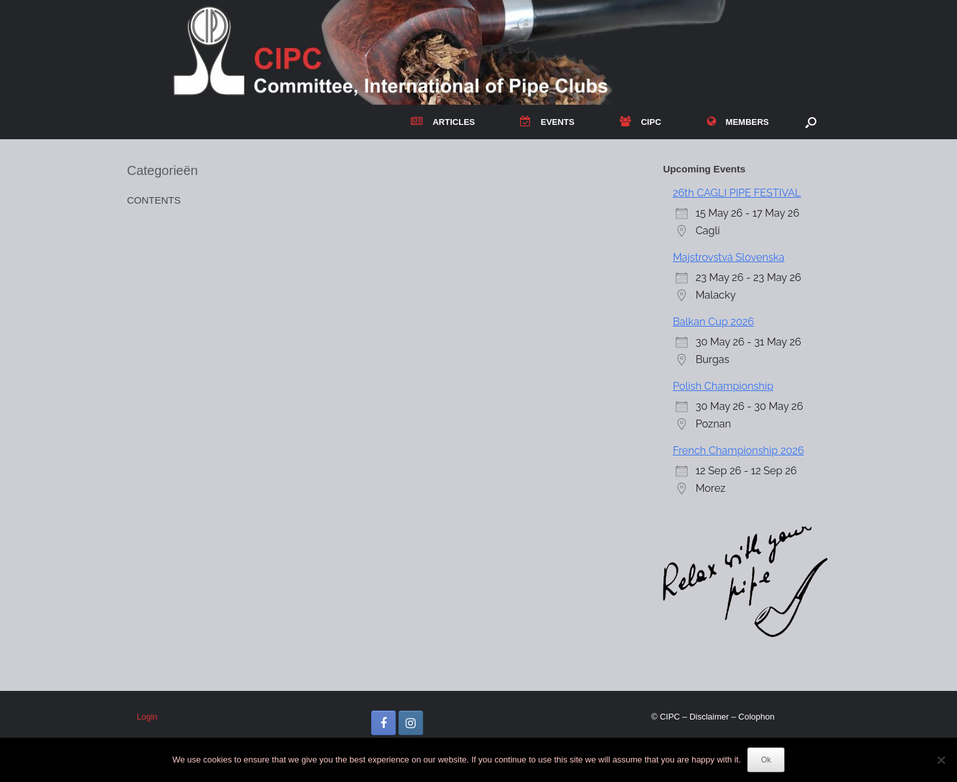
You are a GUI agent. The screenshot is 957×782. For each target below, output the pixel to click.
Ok (766, 759)
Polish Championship (723, 386)
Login (147, 716)
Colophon (756, 716)
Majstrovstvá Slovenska (728, 257)
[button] (811, 122)
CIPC (640, 122)
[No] (940, 759)
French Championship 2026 (738, 450)
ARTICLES (443, 122)
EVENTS (547, 122)
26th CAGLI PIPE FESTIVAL (737, 193)
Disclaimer (709, 716)
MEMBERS (738, 122)
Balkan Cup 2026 (713, 322)
